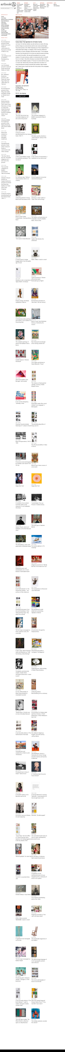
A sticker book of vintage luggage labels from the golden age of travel (23, 261)
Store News (3, 18)
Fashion (18, 9)
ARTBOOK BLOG (4, 14)
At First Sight (4, 31)
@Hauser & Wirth (43, 6)
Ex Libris (3, 29)
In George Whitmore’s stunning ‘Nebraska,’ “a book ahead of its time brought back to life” (39, 796)
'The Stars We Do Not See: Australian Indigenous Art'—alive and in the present (6, 159)
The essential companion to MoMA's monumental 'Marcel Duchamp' (38, 117)
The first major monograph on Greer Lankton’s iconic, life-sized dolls (23, 631)
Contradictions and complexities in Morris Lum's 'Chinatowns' (23, 753)
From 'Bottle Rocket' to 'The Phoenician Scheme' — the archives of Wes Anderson (22, 590)
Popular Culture (20, 11)
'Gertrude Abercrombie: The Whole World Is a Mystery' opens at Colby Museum (22, 1021)
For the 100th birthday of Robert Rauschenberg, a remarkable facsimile (22, 693)
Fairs (48, 6)
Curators (25, 10)
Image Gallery (4, 23)
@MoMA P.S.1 (42, 5)
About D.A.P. (35, 4)
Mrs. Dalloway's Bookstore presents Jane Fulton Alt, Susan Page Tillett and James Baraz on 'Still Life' (5, 79)
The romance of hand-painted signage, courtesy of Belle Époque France (38, 384)
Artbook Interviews (5, 28)
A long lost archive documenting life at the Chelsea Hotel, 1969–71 (23, 134)
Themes (29, 10)
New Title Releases (5, 21)
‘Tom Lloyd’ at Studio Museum (23, 238)
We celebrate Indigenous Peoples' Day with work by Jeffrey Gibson (37, 734)
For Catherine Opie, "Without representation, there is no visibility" (23, 178)
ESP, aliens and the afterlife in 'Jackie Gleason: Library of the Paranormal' (38, 137)
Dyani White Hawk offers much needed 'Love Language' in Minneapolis (39, 405)
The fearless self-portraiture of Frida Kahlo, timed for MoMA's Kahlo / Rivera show (39, 219)
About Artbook (42, 4)
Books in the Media (5, 25)
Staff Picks (26, 6)
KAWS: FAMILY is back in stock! (39, 259)
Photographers (30, 9)
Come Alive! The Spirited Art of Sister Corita (29, 42)
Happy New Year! (20, 486)
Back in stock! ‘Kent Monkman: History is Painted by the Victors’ (38, 323)
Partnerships (42, 8)
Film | (18, 8)
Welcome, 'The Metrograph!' (38, 815)
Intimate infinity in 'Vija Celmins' (23, 894)
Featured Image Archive (6, 34)
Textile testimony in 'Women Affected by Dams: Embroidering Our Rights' (38, 279)
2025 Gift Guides (4, 32)
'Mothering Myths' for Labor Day (23, 856)
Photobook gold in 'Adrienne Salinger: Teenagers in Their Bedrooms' (23, 979)
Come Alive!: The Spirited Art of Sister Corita (22, 86)
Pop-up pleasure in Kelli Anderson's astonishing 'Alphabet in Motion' (37, 611)
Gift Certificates (57, 5)
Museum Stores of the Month (7, 19)
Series (29, 11)
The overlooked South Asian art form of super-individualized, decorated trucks (39, 837)
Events (48, 5)
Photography (21, 4)
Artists (25, 9)
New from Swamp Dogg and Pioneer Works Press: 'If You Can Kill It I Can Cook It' (38, 1002)
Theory (22, 10)
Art (17, 4)
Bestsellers (26, 5)
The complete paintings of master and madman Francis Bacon (23, 343)
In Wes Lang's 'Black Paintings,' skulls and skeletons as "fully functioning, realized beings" (23, 652)
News (48, 4)
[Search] (7, 8)
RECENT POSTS (4, 37)
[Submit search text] (15, 8)
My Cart (55, 4)
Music (20, 8)
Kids (18, 12)
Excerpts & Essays (5, 26)
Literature (18, 10)
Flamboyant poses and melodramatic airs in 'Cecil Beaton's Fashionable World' (23, 570)
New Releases (26, 4)
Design (18, 6)
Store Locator (35, 6)
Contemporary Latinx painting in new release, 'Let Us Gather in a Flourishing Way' (23, 320)
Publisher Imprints (36, 5)
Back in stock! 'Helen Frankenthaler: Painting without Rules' (23, 218)
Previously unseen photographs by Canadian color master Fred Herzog (23, 463)
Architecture (19, 5)
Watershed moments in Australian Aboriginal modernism (4, 136)
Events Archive (4, 35)
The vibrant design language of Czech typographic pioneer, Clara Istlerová (39, 961)
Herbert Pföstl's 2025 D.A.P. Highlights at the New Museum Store (23, 528)
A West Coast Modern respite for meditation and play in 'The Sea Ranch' (23, 158)
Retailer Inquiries (36, 8)
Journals (25, 11)
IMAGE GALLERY (19, 14)
